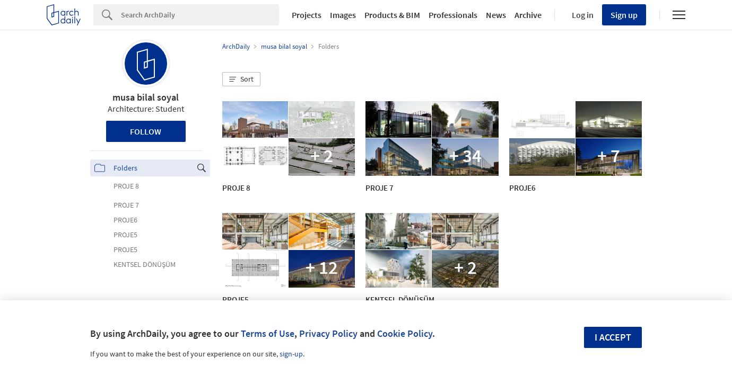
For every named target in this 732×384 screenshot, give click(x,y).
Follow (145, 131)
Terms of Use (267, 333)
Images (343, 15)
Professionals (453, 15)
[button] (241, 79)
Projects (306, 15)
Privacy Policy (328, 333)
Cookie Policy (404, 333)
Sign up (624, 15)
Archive (528, 15)
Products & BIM (392, 15)
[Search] (200, 14)
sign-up (291, 354)
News (496, 15)
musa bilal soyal (145, 97)
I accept (613, 337)
